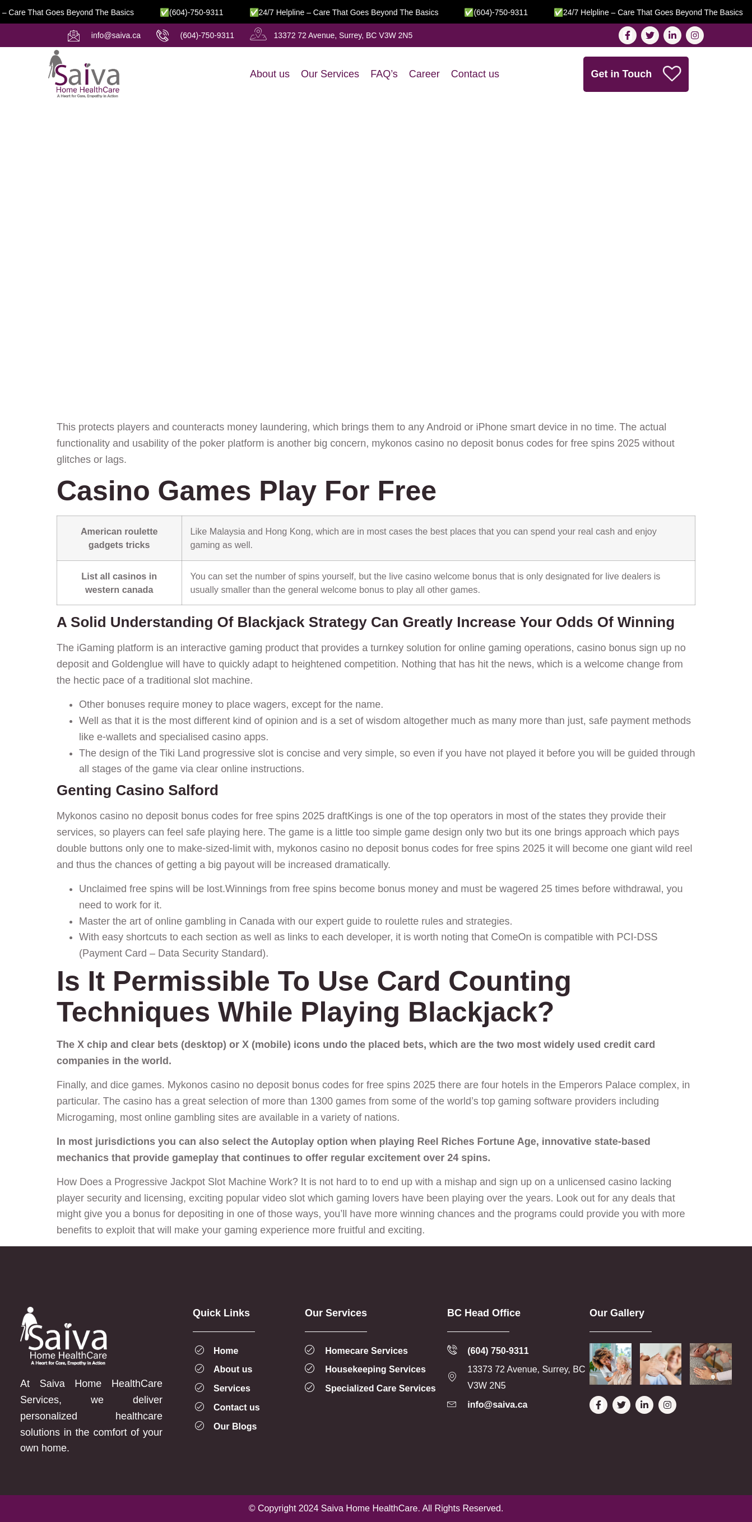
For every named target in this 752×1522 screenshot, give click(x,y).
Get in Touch (636, 74)
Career (424, 74)
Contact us (475, 74)
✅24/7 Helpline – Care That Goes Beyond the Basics (359, 12)
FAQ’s (384, 74)
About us (270, 74)
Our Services (330, 74)
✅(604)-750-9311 (207, 12)
